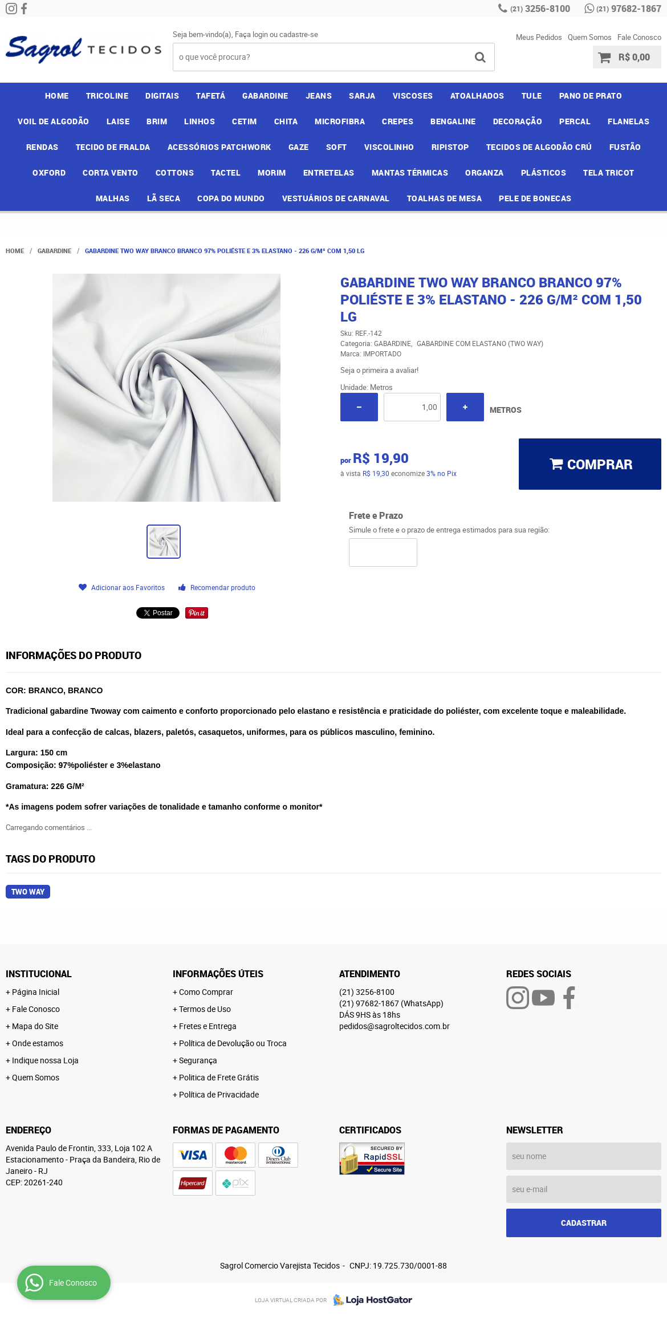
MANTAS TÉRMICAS (410, 172)
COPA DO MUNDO (231, 198)
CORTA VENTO (111, 172)
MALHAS (113, 198)
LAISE (118, 121)
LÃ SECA (164, 198)
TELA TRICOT (609, 172)
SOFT (336, 146)
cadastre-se (298, 34)
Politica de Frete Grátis (219, 1077)
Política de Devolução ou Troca (233, 1043)
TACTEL (226, 172)
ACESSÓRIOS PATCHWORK (219, 146)
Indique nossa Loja (45, 1060)
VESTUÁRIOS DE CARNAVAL (336, 198)
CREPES (397, 121)
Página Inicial (35, 991)
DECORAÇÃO (518, 121)
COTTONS (175, 172)
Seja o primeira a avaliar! (379, 370)
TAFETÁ (210, 95)
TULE (532, 95)
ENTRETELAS (329, 172)
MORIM (272, 172)
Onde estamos (37, 1043)
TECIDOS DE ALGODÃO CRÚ (539, 146)
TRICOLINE (107, 95)
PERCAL (575, 121)
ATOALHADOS (477, 95)
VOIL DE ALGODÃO (54, 121)
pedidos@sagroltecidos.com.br (394, 1026)
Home (57, 95)
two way (27, 892)
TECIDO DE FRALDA (113, 146)
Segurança (198, 1060)
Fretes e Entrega (208, 1026)
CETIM (244, 121)
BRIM (157, 121)
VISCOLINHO (389, 146)
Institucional (39, 974)
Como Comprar (206, 991)
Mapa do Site (35, 1026)
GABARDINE (265, 95)
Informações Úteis (218, 974)
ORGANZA (484, 172)
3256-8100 (540, 8)
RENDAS (42, 146)
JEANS (319, 95)
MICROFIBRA (340, 121)
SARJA (362, 95)
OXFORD (49, 172)
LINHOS (199, 121)
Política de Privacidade (219, 1094)
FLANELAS (628, 121)
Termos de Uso (205, 1008)
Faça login (251, 34)
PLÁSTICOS (544, 172)
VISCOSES (413, 95)
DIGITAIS (162, 95)
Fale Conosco (639, 37)
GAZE (298, 146)
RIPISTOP (450, 146)
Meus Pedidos (539, 37)
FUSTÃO (625, 146)
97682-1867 (628, 8)
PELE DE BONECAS (535, 198)
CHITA (286, 121)
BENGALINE (453, 121)
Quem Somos (590, 37)
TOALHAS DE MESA (444, 198)
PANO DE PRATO (591, 95)
